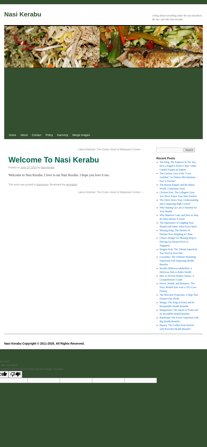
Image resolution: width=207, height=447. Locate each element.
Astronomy (42, 184)
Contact (36, 135)
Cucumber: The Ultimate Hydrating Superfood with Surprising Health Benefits (178, 260)
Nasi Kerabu (22, 14)
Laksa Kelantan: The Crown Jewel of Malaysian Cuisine (111, 149)
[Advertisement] (103, 99)
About (24, 135)
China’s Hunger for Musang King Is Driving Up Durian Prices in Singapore (178, 241)
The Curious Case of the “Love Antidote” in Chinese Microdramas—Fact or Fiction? (179, 177)
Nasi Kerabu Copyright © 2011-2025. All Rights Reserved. (44, 343)
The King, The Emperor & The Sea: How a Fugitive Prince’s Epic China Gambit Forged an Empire (178, 166)
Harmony (62, 135)
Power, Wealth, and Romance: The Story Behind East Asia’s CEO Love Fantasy (178, 287)
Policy (49, 135)
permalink (71, 184)
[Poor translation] (15, 374)
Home (12, 135)
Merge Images (81, 135)
